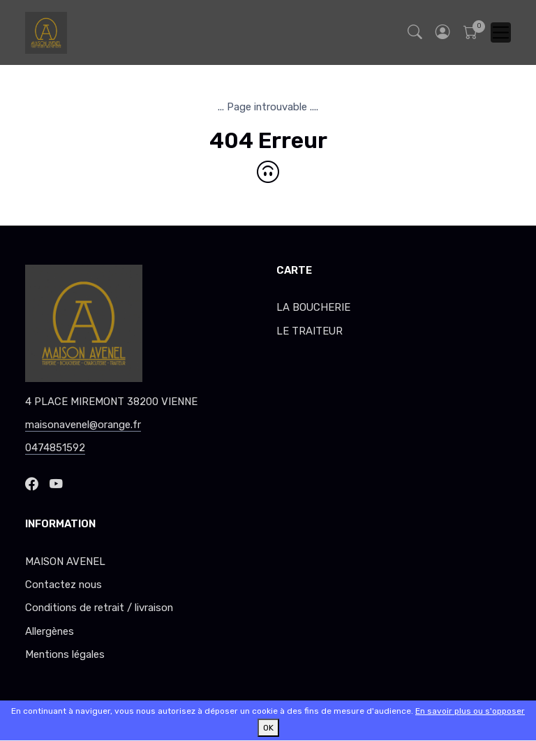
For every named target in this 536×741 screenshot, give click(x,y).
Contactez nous (63, 584)
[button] (442, 32)
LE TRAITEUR (309, 331)
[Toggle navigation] (501, 32)
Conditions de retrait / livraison (99, 607)
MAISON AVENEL (65, 561)
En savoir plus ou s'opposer (470, 711)
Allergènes (49, 631)
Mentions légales (65, 654)
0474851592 (55, 447)
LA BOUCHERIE (313, 307)
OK (268, 728)
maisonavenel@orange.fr (83, 424)
